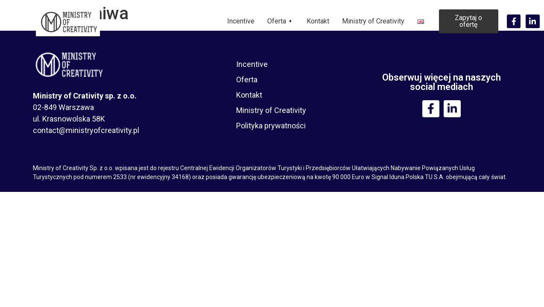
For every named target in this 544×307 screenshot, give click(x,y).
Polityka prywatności (271, 125)
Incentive (240, 21)
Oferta (280, 21)
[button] (468, 21)
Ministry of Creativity (373, 21)
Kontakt (318, 21)
